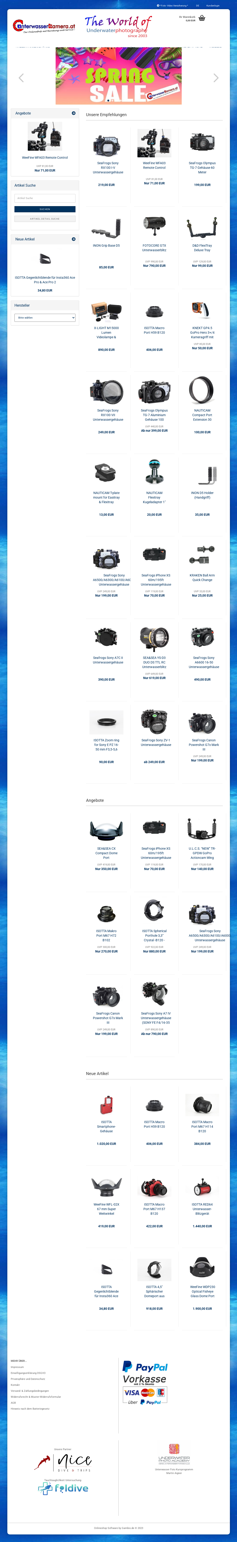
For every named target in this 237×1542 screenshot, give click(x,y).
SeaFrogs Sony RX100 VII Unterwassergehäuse (108, 422)
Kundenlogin (213, 5)
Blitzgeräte (126, 48)
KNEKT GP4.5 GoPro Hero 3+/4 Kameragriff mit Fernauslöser (202, 340)
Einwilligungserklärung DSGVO (28, 1380)
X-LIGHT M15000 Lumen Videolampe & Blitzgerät (106, 340)
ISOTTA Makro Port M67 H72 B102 (106, 943)
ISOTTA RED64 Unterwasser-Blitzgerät (202, 1216)
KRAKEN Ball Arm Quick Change (202, 585)
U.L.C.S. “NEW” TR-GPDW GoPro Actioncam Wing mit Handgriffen (202, 861)
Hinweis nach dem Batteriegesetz (30, 1416)
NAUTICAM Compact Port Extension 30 (202, 422)
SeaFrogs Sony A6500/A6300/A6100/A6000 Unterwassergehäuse (114, 587)
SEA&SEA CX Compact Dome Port (106, 860)
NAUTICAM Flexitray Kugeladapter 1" (154, 505)
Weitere (215, 48)
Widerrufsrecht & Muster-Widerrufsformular (36, 1404)
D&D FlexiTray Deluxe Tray (202, 255)
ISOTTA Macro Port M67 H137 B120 (154, 1216)
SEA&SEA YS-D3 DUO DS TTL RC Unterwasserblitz (154, 669)
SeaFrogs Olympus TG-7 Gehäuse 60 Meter (202, 175)
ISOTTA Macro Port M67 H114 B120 (202, 1134)
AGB (13, 1410)
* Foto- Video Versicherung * (172, 5)
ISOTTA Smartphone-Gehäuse (106, 1134)
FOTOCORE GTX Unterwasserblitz (154, 255)
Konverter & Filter (95, 48)
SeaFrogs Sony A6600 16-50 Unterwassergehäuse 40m (204, 670)
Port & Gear (65, 48)
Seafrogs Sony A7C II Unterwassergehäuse (108, 667)
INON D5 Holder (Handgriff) (202, 503)
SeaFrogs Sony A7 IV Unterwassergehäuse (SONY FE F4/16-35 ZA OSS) (156, 1026)
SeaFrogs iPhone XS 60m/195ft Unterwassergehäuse (156, 587)
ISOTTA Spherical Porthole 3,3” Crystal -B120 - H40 (154, 943)
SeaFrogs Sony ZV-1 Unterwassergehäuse (156, 750)
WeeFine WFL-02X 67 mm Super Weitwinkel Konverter (106, 1216)
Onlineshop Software (106, 1535)
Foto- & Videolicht (156, 48)
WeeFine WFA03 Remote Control (154, 173)
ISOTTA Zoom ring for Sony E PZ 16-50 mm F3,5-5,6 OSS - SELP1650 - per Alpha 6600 (106, 752)
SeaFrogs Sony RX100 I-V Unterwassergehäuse (108, 175)
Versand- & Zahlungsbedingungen (30, 1398)
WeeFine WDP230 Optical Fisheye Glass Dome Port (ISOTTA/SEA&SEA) (203, 1299)
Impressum (17, 1374)
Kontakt (15, 1392)
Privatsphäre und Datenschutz (28, 1386)
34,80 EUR (45, 298)
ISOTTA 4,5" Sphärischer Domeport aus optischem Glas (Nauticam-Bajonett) (154, 1299)
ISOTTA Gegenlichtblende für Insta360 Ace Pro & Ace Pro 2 (106, 1299)
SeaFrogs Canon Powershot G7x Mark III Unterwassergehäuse (204, 752)
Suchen (45, 217)
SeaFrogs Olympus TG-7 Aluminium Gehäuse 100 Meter (154, 422)
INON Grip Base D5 (106, 253)
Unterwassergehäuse (33, 48)
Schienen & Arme (189, 48)
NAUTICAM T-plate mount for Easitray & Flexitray (106, 505)
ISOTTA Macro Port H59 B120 (154, 338)
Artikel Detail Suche (45, 226)
